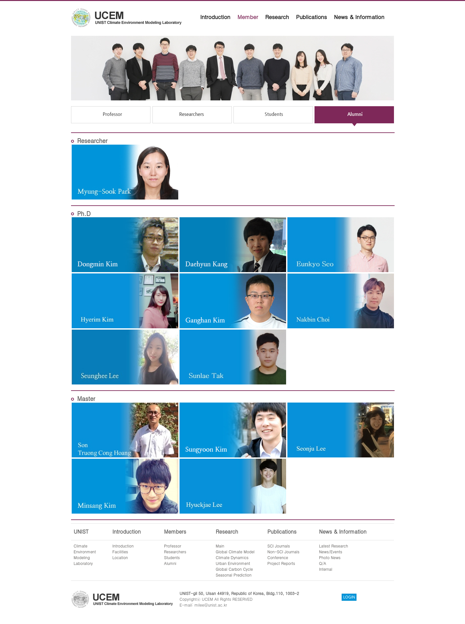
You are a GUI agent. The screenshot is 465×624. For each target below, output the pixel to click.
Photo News (330, 557)
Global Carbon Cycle (234, 569)
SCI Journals (278, 545)
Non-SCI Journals (283, 551)
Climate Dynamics (232, 557)
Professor (172, 545)
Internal (325, 569)
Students (172, 557)
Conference (277, 557)
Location (120, 557)
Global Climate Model (235, 551)
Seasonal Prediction (234, 575)
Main (220, 545)
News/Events (330, 551)
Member (247, 17)
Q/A (322, 563)
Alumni (170, 563)
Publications (311, 17)
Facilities (120, 551)
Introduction (215, 17)
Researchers (175, 551)
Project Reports (281, 563)
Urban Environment (233, 563)
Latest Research (333, 545)
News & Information (359, 17)
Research (277, 17)
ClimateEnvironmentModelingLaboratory (85, 554)
